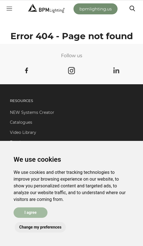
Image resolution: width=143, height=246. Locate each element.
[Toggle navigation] (132, 8)
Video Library (23, 132)
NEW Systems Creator (32, 112)
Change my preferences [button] (40, 227)
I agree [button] (30, 212)
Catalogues (21, 122)
